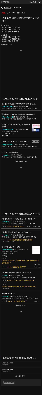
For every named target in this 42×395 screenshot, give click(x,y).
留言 (18, 13)
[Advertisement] (21, 72)
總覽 (3, 13)
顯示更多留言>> (21, 306)
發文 (13, 13)
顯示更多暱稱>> (21, 376)
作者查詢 (7, 8)
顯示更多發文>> (21, 161)
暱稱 (23, 13)
